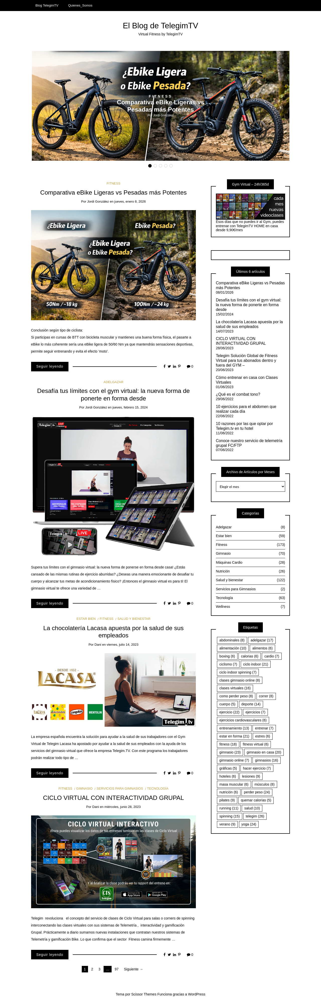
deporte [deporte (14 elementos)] (251, 704)
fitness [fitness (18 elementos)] (228, 744)
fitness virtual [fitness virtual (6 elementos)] (256, 744)
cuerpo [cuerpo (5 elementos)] (227, 704)
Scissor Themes (143, 994)
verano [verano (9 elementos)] (227, 824)
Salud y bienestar (133, 619)
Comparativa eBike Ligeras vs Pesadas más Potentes (113, 192)
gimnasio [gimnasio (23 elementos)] (230, 752)
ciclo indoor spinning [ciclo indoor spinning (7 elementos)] (238, 672)
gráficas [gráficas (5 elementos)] (228, 768)
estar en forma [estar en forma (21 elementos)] (234, 736)
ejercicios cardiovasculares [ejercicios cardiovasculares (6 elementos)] (243, 720)
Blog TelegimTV (46, 5)
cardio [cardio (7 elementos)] (271, 656)
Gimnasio (84, 788)
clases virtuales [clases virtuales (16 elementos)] (235, 688)
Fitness (160, 96)
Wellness (250, 607)
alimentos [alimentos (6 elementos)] (262, 648)
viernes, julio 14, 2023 (122, 644)
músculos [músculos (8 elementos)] (265, 784)
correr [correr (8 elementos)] (266, 696)
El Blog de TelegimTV (160, 25)
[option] (160, 105)
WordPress (196, 994)
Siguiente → (133, 969)
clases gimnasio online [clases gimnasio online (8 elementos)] (239, 680)
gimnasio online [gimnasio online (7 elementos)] (234, 760)
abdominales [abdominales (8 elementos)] (232, 640)
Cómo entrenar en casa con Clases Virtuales (247, 379)
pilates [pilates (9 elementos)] (227, 800)
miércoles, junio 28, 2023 (122, 807)
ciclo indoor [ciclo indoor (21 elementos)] (255, 664)
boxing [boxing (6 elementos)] (227, 656)
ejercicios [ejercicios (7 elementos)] (255, 712)
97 (117, 969)
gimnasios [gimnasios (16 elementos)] (266, 760)
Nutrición (250, 571)
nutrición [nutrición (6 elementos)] (228, 792)
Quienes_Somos (80, 5)
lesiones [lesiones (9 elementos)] (251, 776)
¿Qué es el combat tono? (238, 394)
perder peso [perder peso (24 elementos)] (257, 792)
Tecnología (157, 788)
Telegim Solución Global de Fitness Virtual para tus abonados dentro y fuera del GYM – (247, 360)
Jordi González (163, 115)
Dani (98, 644)
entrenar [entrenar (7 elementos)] (264, 728)
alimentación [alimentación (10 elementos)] (232, 648)
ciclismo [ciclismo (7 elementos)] (228, 664)
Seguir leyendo (49, 366)
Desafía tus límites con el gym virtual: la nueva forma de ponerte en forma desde (248, 305)
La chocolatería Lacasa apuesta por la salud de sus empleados (249, 324)
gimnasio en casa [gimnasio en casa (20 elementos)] (264, 752)
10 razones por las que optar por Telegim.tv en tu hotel (244, 426)
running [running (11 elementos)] (228, 808)
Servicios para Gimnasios (120, 788)
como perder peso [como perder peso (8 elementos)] (236, 696)
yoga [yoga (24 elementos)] (249, 824)
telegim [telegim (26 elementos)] (255, 816)
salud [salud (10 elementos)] (252, 808)
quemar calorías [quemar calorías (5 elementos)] (256, 800)
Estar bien (86, 619)
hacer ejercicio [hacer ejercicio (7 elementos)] (257, 768)
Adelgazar (113, 382)
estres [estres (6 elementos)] (262, 736)
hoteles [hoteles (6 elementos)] (227, 776)
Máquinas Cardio (250, 562)
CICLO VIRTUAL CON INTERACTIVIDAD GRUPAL (113, 797)
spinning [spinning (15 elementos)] (229, 816)
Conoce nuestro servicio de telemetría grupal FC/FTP (249, 443)
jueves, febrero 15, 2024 (129, 407)
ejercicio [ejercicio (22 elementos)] (229, 712)
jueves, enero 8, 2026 (130, 201)
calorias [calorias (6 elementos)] (249, 656)
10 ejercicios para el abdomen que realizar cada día (246, 408)
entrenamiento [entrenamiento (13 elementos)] (234, 728)
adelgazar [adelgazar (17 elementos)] (262, 640)
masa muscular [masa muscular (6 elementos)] (234, 784)
